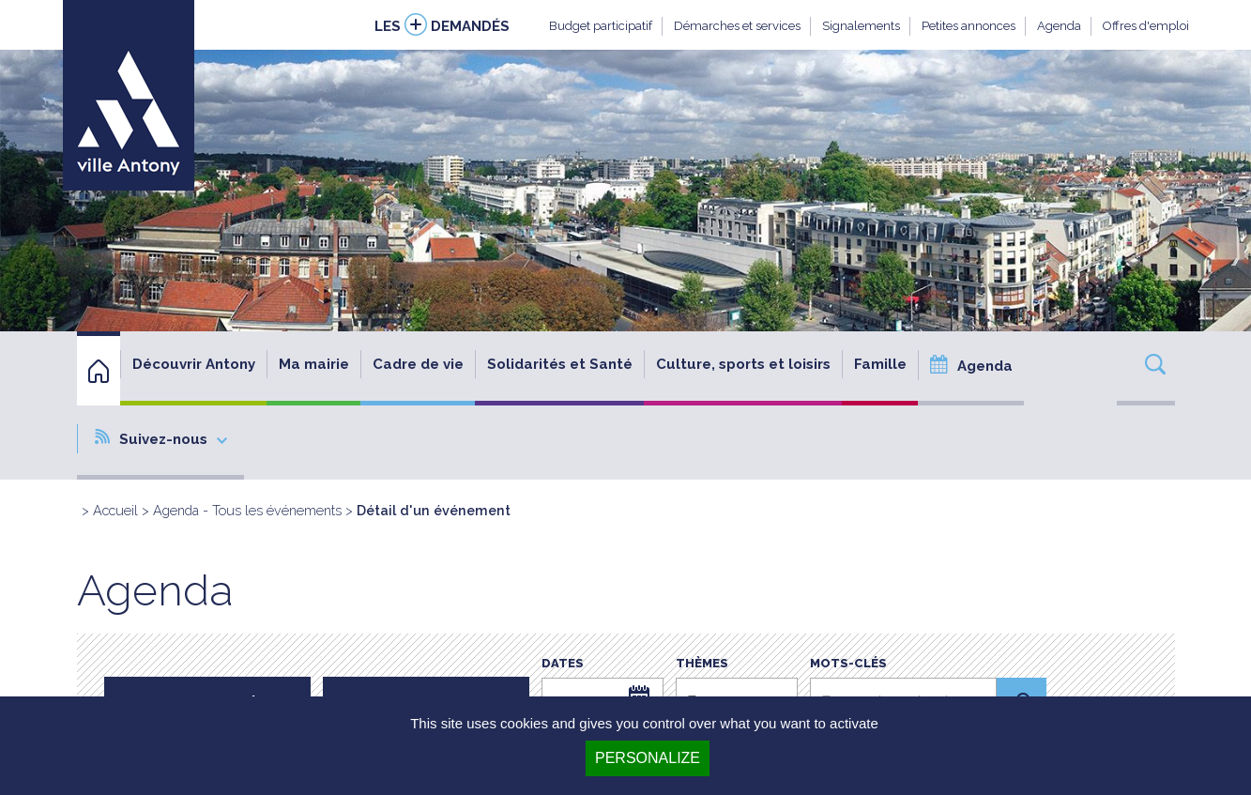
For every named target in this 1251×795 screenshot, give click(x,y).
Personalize (647, 758)
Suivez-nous (161, 438)
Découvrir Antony (193, 364)
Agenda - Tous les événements (247, 510)
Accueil (115, 510)
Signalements (861, 26)
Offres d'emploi (1146, 26)
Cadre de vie (418, 364)
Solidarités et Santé (560, 364)
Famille (880, 364)
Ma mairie (314, 364)
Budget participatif (600, 26)
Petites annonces (968, 26)
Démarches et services (737, 26)
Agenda (1059, 26)
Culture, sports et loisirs (743, 364)
